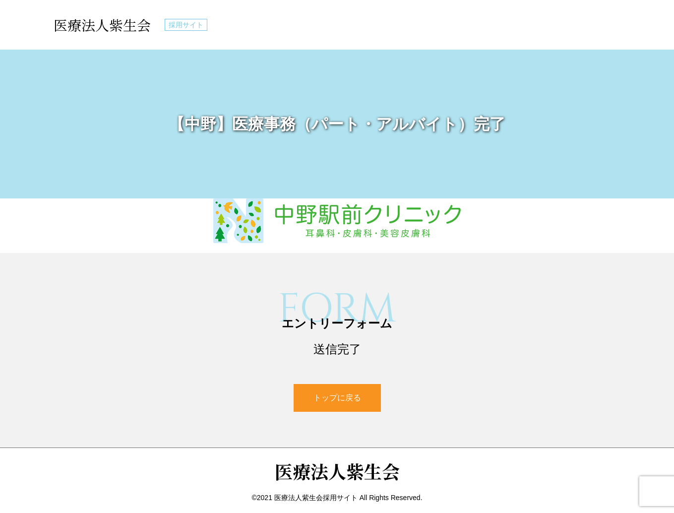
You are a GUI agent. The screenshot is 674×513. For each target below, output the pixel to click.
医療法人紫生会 (102, 25)
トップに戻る (337, 397)
